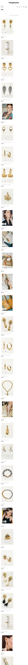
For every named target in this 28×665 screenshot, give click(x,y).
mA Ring (16, 458)
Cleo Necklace (17, 204)
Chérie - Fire (17, 141)
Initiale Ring (3, 352)
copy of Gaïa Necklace (19, 247)
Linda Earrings (3, 458)
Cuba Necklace (3, 225)
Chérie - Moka (17, 162)
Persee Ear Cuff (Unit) (5, 542)
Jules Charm (17, 373)
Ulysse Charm (17, 563)
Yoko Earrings (3, 606)
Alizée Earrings (3, 35)
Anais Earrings (3, 57)
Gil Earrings (16, 268)
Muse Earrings (17, 479)
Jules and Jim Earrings (18, 395)
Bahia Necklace (3, 78)
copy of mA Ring (17, 35)
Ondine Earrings (4, 521)
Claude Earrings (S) (4, 204)
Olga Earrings (3, 500)
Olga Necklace (17, 500)
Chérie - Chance (4, 141)
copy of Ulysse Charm (5, 120)
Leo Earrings (17, 437)
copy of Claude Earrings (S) (19, 57)
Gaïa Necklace (3, 268)
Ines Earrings (17, 331)
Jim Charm (3, 373)
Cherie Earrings (17, 120)
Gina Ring (2, 289)
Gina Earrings (17, 289)
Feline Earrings (3, 247)
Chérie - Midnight (4, 162)
